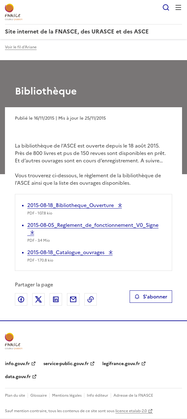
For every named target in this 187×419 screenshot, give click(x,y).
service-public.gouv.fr (66, 363)
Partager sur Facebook (21, 299)
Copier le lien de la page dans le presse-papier (90, 299)
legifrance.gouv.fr (121, 363)
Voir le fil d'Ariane (21, 47)
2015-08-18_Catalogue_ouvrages (66, 252)
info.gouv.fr (17, 363)
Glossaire (38, 395)
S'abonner (151, 296)
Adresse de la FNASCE (133, 395)
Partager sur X (38, 299)
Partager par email (73, 299)
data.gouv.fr (18, 376)
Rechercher (166, 7)
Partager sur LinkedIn (56, 299)
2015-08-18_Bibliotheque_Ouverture (71, 205)
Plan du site (15, 395)
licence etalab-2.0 (131, 411)
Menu (178, 7)
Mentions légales (67, 395)
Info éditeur (97, 395)
